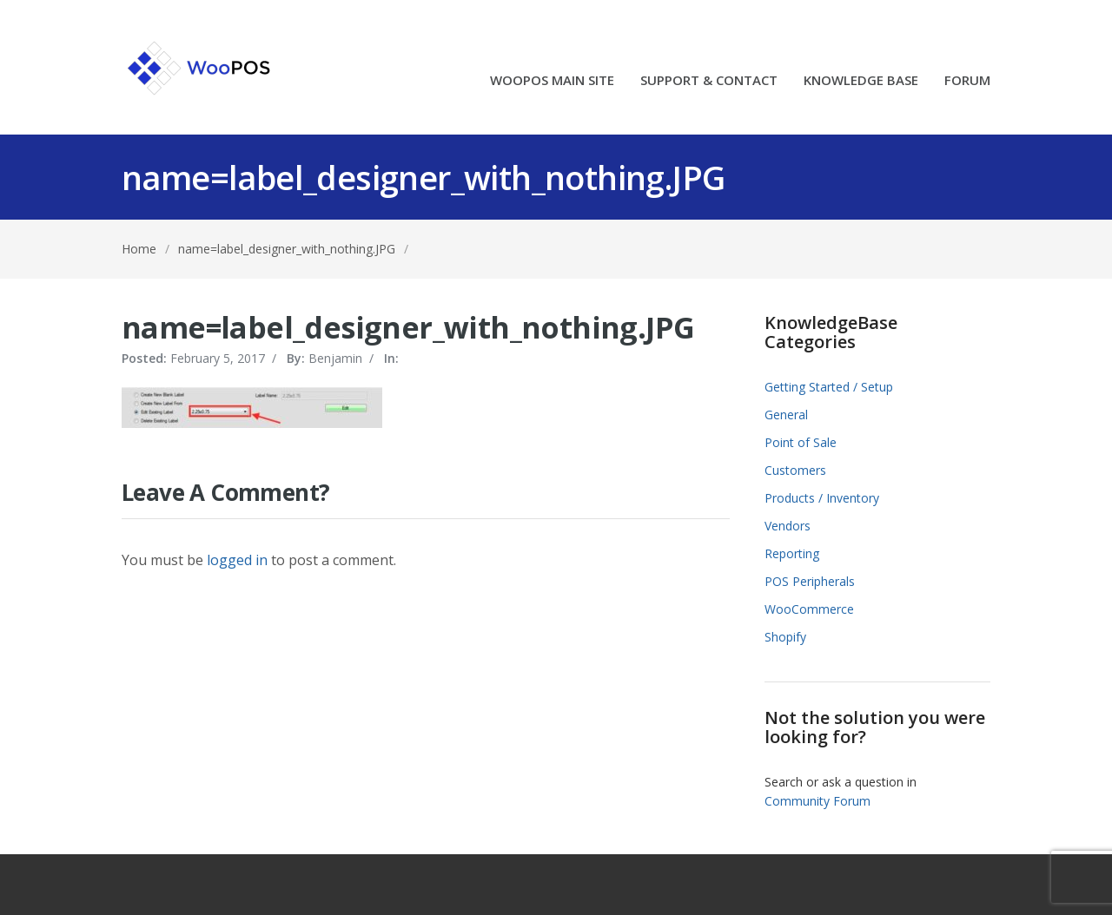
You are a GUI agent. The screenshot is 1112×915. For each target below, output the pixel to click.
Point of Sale (800, 442)
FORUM (967, 81)
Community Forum (817, 801)
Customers (795, 470)
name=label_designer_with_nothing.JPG (286, 248)
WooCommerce (809, 609)
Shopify (785, 637)
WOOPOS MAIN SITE (552, 81)
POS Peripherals (809, 581)
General (786, 414)
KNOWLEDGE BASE (861, 81)
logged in (237, 559)
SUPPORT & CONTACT (709, 81)
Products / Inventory (821, 498)
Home (139, 248)
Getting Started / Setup (828, 387)
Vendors (787, 525)
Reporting (791, 553)
